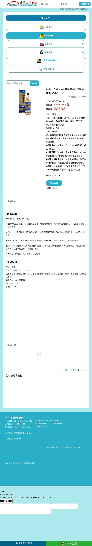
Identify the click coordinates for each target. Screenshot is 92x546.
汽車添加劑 (84, 9)
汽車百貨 (68, 9)
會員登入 (22, 543)
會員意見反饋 (40, 426)
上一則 (64, 370)
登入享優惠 (60, 108)
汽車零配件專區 (46, 60)
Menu (44, 17)
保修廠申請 (58, 420)
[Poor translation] (9, 501)
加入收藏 (54, 183)
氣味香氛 (46, 52)
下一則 (83, 370)
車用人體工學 (45, 69)
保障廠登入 (58, 423)
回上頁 (73, 370)
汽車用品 (75, 9)
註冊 (30, 543)
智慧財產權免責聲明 (43, 420)
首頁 (61, 9)
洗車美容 (46, 44)
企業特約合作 (40, 423)
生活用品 (46, 27)
